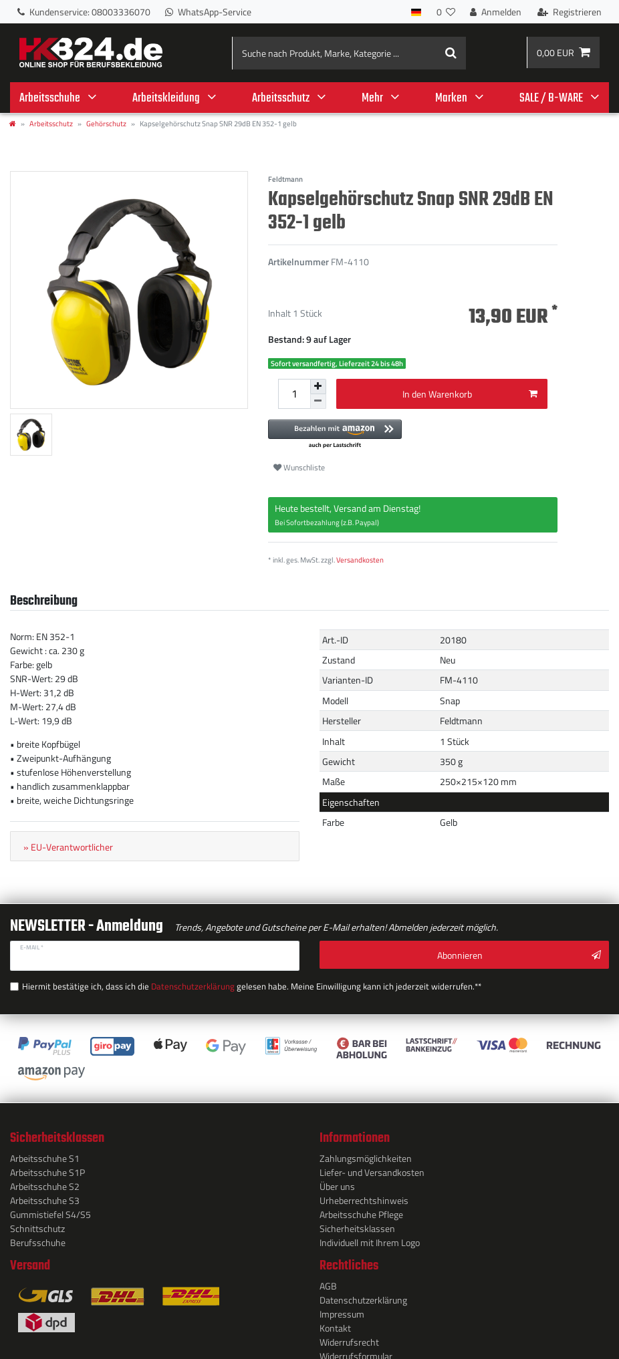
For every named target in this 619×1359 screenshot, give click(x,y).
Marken (451, 98)
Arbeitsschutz (281, 98)
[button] (413, 433)
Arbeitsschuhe (49, 98)
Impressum (342, 1309)
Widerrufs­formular (356, 1351)
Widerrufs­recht (349, 1337)
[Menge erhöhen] (318, 386)
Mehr (372, 98)
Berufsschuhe (38, 1238)
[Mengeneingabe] (294, 393)
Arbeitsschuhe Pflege (361, 1210)
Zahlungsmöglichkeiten (366, 1154)
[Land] (416, 11)
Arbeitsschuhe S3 (45, 1196)
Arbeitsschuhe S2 (45, 1182)
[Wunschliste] (445, 11)
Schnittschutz (37, 1224)
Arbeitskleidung (166, 98)
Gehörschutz (106, 123)
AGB (328, 1281)
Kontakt (335, 1323)
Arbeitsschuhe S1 (45, 1154)
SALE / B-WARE (551, 98)
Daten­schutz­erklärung (363, 1295)
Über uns (337, 1182)
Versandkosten (360, 558)
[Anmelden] (496, 11)
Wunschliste (299, 466)
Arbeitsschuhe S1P (47, 1168)
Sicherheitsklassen (357, 1224)
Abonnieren (519, 954)
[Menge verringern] (318, 401)
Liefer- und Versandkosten (372, 1168)
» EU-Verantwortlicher (68, 846)
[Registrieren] (569, 11)
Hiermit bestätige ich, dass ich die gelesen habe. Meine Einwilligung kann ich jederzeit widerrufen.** (211, 982)
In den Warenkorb (469, 393)
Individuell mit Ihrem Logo (370, 1238)
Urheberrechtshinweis (364, 1196)
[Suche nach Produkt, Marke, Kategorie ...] (349, 53)
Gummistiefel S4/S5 (50, 1210)
